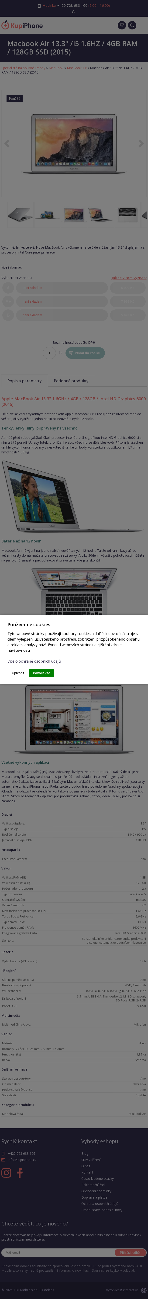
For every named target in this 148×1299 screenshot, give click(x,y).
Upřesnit (18, 673)
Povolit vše (41, 673)
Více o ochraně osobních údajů (34, 661)
